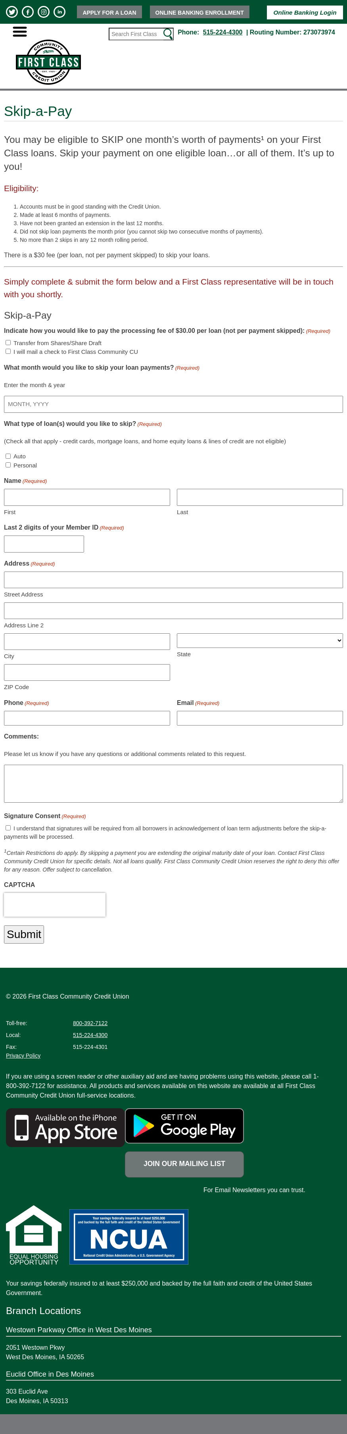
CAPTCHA (19, 884)
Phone (26, 703)
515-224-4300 (223, 32)
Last (182, 512)
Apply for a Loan (109, 12)
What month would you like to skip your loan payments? (101, 368)
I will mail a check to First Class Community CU (75, 351)
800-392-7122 (90, 1023)
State (184, 654)
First (9, 512)
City (9, 656)
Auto (19, 456)
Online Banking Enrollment (199, 12)
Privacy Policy (23, 1055)
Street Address (23, 594)
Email (198, 703)
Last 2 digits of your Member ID (64, 528)
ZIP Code (16, 687)
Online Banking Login (305, 12)
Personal (25, 465)
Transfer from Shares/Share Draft (57, 343)
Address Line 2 (24, 625)
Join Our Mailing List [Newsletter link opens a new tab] (184, 1164)
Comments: (21, 736)
